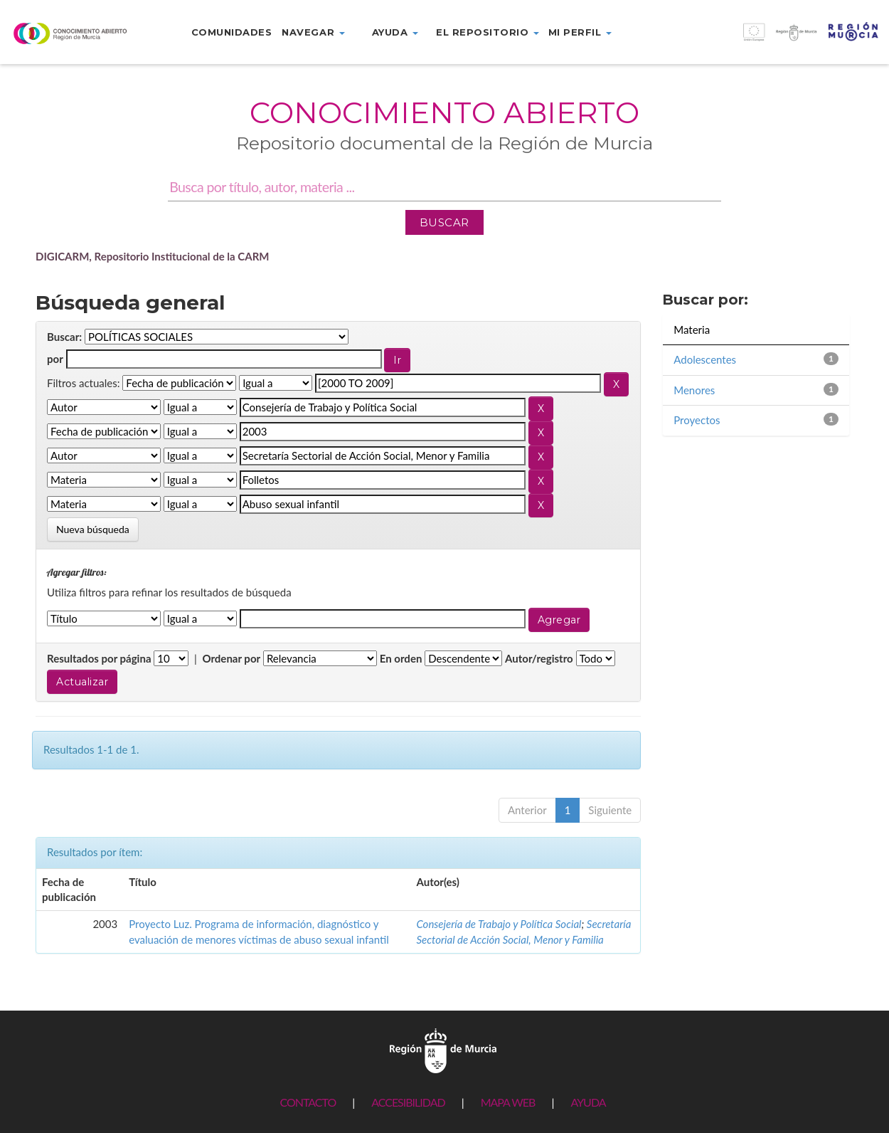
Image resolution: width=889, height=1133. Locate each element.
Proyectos (697, 419)
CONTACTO (308, 1102)
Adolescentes (705, 359)
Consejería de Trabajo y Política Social (498, 923)
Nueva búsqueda (92, 529)
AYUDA (587, 1102)
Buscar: (64, 336)
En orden (401, 658)
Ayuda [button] (395, 32)
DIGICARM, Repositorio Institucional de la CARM (153, 256)
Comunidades (231, 32)
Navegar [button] (313, 32)
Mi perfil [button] (580, 32)
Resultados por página (99, 658)
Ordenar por (231, 658)
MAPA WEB (508, 1102)
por (55, 358)
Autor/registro (539, 658)
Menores (694, 390)
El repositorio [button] (487, 32)
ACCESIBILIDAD (408, 1102)
